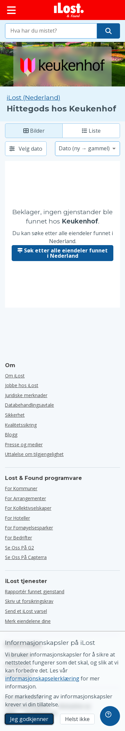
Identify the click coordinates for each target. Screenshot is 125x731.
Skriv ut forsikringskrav (29, 601)
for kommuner (21, 488)
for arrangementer (25, 498)
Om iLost (15, 375)
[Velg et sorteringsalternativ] (87, 148)
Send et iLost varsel (26, 611)
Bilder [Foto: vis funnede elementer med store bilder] (34, 130)
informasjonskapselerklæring (42, 678)
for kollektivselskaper (28, 508)
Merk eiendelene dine (28, 621)
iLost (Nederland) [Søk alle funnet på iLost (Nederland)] (33, 97)
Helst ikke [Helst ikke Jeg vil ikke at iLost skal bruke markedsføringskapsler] (77, 719)
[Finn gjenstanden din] (108, 31)
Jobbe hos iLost (21, 385)
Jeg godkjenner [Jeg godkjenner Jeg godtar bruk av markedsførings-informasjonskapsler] (29, 719)
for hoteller (17, 518)
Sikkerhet (15, 415)
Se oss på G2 (19, 547)
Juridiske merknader (26, 395)
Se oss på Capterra (26, 557)
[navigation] (110, 716)
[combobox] (51, 31)
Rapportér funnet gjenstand (34, 591)
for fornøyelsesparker (29, 527)
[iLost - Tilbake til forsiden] (69, 10)
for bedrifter (18, 537)
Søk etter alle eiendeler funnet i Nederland (62, 253)
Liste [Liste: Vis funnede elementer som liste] (91, 130)
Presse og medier (24, 444)
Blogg (11, 434)
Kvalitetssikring (21, 425)
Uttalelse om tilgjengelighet (34, 454)
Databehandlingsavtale (29, 405)
